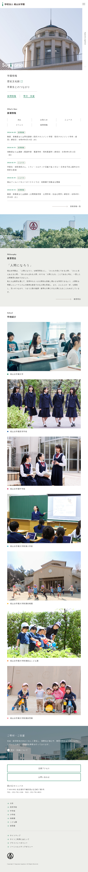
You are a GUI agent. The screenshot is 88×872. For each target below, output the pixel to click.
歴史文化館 (15, 81)
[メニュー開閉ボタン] (82, 4)
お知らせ (44, 120)
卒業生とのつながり (18, 87)
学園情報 (12, 75)
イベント (19, 125)
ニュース (68, 120)
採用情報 (11, 96)
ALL (19, 120)
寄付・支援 (29, 96)
